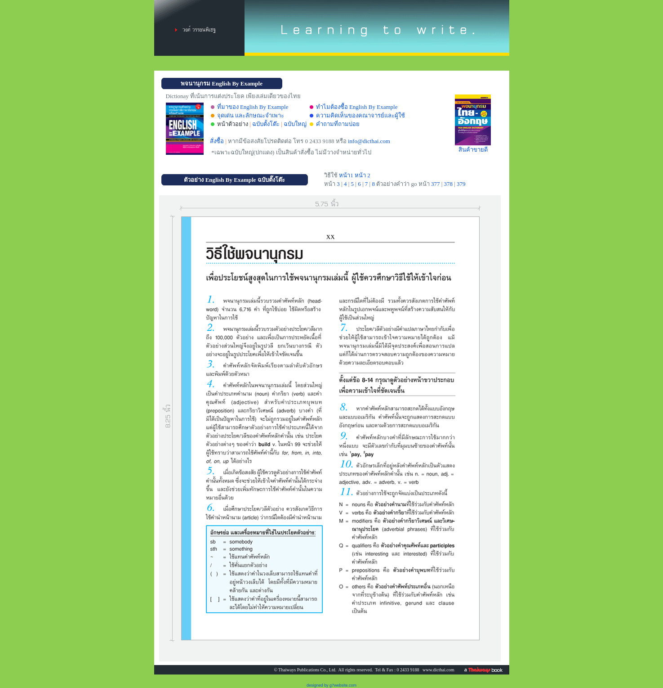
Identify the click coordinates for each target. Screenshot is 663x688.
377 (435, 183)
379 (461, 183)
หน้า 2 (362, 175)
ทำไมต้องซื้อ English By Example (357, 106)
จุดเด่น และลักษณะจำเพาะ (250, 115)
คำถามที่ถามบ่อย (338, 124)
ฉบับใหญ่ (295, 124)
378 (448, 183)
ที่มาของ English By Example (253, 106)
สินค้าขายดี (473, 146)
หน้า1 (345, 175)
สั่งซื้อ (217, 141)
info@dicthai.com (369, 141)
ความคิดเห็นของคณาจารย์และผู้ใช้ (360, 115)
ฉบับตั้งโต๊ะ (266, 124)
